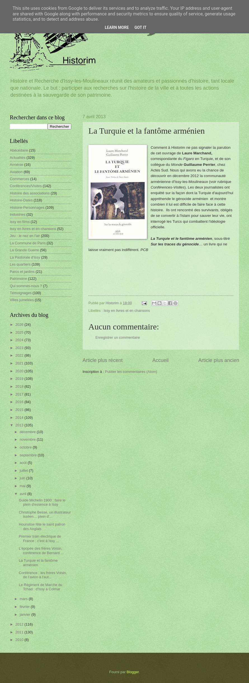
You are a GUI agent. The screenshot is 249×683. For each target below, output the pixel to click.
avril (23, 494)
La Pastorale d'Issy (25, 257)
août (24, 463)
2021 (19, 363)
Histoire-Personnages (27, 207)
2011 (19, 632)
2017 (19, 394)
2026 (19, 324)
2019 (19, 379)
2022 (19, 355)
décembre (28, 432)
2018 (19, 386)
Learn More (117, 27)
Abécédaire (19, 150)
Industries (17, 214)
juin (23, 478)
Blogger (133, 672)
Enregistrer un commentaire (117, 337)
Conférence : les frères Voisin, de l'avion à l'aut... (43, 575)
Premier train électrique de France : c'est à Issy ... (40, 538)
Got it (140, 27)
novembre (28, 439)
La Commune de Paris (28, 243)
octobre (26, 447)
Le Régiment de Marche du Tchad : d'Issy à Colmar (40, 587)
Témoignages (21, 293)
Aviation (16, 172)
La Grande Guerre (24, 250)
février (25, 607)
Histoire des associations (30, 193)
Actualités (17, 157)
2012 (19, 624)
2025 (19, 332)
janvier (25, 614)
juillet (24, 470)
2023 (19, 348)
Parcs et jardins (22, 272)
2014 (19, 417)
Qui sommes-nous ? (26, 286)
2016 (19, 402)
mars (24, 599)
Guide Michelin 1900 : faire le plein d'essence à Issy (42, 502)
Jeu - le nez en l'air (25, 236)
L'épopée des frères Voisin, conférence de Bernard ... (41, 550)
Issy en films (20, 222)
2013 (19, 425)
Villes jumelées (22, 300)
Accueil (160, 360)
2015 (19, 410)
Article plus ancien (218, 360)
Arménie (16, 164)
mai (23, 486)
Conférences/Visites (26, 186)
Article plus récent (103, 360)
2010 (19, 640)
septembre (28, 455)
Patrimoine (18, 279)
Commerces (19, 179)
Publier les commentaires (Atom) (131, 372)
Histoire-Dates (21, 200)
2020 (19, 371)
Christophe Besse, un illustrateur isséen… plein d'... (45, 514)
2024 (19, 340)
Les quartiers (20, 264)
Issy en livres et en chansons (127, 310)
